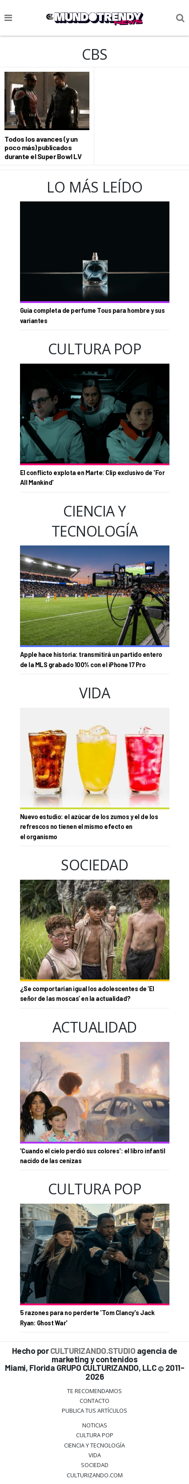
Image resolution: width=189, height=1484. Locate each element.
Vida (94, 1455)
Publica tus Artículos (94, 1410)
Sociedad (95, 1465)
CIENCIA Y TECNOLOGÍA (94, 1445)
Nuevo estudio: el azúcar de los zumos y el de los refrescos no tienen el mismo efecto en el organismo (89, 826)
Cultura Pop (94, 1435)
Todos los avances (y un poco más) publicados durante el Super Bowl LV (42, 147)
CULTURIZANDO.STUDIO (93, 1350)
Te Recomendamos (94, 1391)
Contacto (94, 1401)
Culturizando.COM (95, 1475)
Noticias (94, 1425)
